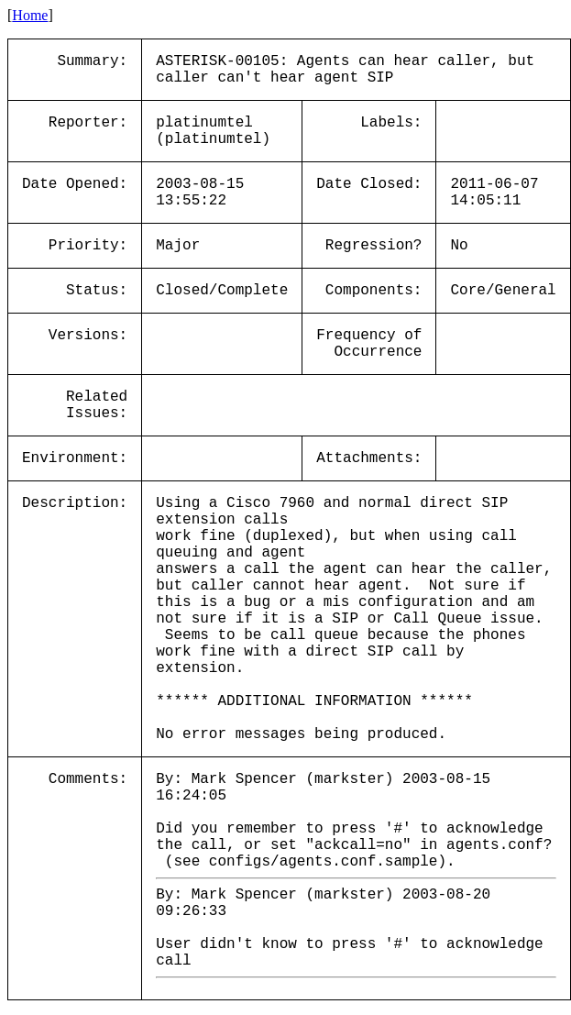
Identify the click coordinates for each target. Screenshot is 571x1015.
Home (30, 15)
